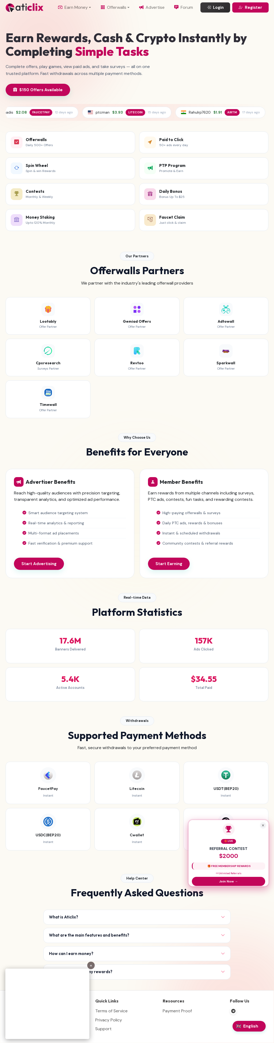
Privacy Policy (108, 1020)
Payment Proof (177, 1011)
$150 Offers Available (38, 90)
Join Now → (228, 881)
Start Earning (168, 563)
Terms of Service (111, 1011)
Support (103, 1029)
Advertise (152, 7)
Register (250, 8)
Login (215, 8)
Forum (183, 7)
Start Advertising (38, 563)
